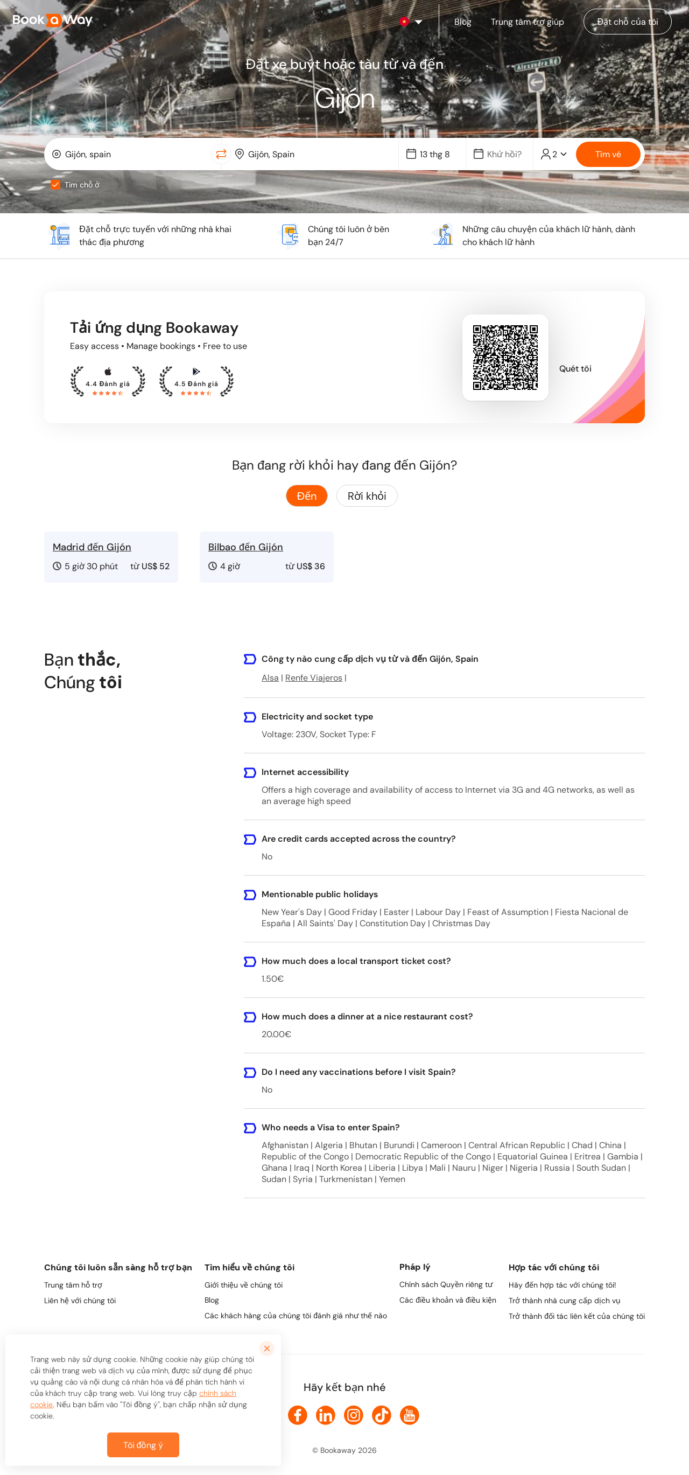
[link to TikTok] (381, 1415)
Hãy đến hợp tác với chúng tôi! (562, 1285)
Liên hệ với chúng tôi (80, 1300)
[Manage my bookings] (627, 21)
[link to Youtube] (409, 1415)
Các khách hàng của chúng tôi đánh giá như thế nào (296, 1315)
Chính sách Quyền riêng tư (446, 1284)
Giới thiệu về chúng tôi (244, 1285)
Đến (307, 496)
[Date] (437, 154)
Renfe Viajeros (313, 677)
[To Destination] (318, 154)
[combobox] (130, 154)
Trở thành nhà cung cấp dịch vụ (565, 1300)
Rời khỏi (367, 496)
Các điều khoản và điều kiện (447, 1300)
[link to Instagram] (353, 1415)
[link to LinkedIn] (325, 1415)
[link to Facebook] (297, 1415)
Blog (212, 1300)
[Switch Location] (221, 154)
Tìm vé (608, 154)
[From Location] (135, 154)
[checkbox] (55, 185)
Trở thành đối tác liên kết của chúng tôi (577, 1316)
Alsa (270, 677)
